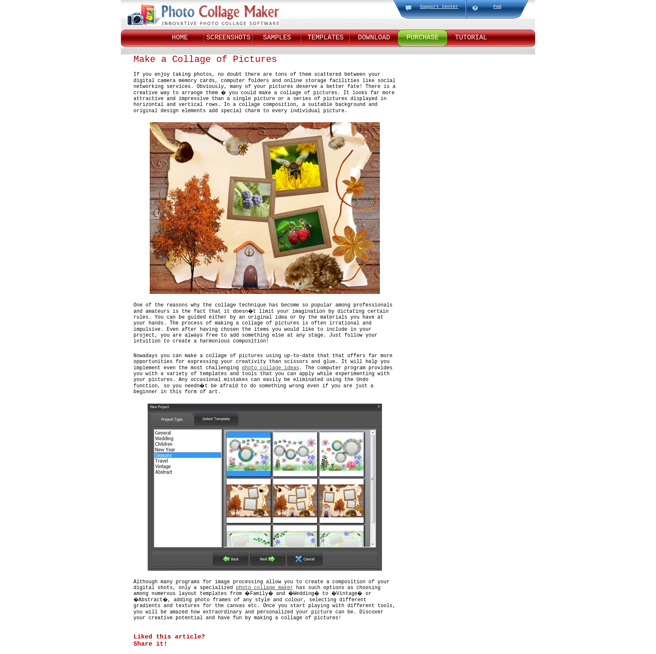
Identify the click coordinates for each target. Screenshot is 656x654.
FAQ (497, 6)
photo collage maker (264, 588)
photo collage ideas (270, 368)
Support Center (439, 6)
